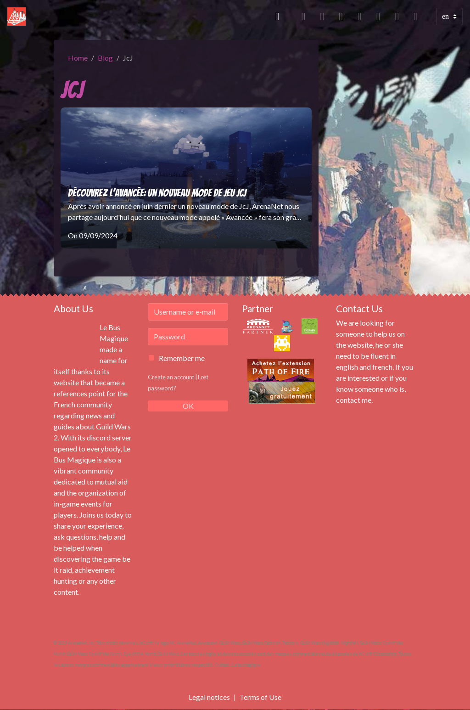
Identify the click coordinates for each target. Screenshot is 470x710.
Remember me (182, 358)
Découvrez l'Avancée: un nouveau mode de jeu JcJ (157, 192)
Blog (105, 57)
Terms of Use (260, 697)
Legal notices (209, 697)
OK (188, 405)
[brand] (18, 16)
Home (78, 57)
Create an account (171, 377)
